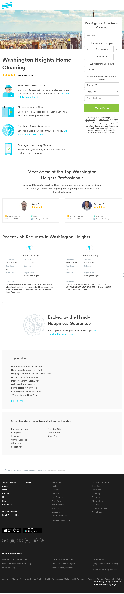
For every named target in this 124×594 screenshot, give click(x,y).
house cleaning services (62, 559)
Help (4, 501)
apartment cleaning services (14, 559)
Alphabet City (54, 429)
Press (4, 490)
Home (9, 470)
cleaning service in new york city (16, 563)
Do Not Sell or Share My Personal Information (65, 579)
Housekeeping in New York (24, 377)
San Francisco (58, 504)
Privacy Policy (104, 120)
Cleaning (96, 486)
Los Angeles (57, 497)
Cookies (91, 579)
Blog (4, 497)
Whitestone (17, 443)
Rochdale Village (19, 429)
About (5, 486)
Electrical (96, 497)
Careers (5, 493)
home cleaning (8, 567)
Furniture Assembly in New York (27, 366)
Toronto (55, 508)
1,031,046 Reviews (27, 75)
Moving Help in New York (24, 387)
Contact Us (7, 504)
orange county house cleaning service (105, 564)
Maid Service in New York (24, 384)
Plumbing (96, 493)
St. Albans (16, 436)
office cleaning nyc (100, 559)
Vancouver (56, 512)
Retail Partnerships (10, 515)
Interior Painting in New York (25, 380)
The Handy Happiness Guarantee (16, 482)
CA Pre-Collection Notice (31, 579)
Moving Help (97, 501)
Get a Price (102, 108)
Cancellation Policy (113, 579)
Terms (100, 579)
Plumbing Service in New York (26, 391)
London (55, 493)
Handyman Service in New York (26, 370)
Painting (95, 504)
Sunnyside (16, 432)
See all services (98, 512)
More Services (18, 400)
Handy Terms (90, 120)
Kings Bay (52, 436)
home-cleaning (29, 470)
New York (42, 470)
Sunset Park (17, 446)
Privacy (15, 579)
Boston (55, 486)
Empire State (53, 432)
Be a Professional (9, 511)
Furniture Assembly (100, 508)
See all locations (59, 515)
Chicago (55, 490)
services (17, 470)
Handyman (96, 490)
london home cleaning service (65, 563)
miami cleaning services (62, 567)
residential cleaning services (104, 569)
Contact (5, 579)
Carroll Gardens (19, 439)
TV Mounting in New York (24, 395)
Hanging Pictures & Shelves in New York (31, 373)
